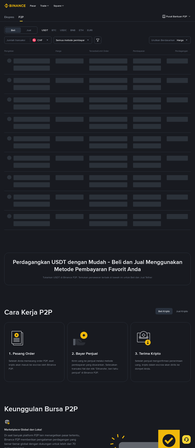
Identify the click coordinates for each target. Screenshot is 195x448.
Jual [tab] (29, 30)
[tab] (9, 17)
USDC (63, 30)
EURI (90, 30)
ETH (81, 30)
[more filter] (97, 40)
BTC (54, 30)
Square (59, 5)
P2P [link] (21, 17)
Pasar (33, 5)
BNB (72, 30)
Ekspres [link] (9, 17)
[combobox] (40, 40)
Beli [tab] (13, 30)
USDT (45, 30)
